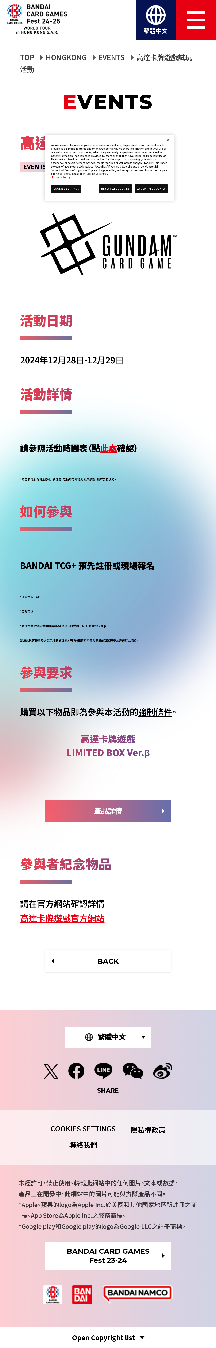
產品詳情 (108, 811)
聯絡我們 (83, 1144)
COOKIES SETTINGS (83, 1128)
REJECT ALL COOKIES (115, 188)
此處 (108, 448)
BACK (108, 961)
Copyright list (103, 1337)
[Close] (168, 140)
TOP (27, 57)
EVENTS (111, 57)
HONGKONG (66, 57)
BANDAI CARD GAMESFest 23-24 (108, 1255)
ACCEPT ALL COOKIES (151, 188)
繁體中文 (155, 30)
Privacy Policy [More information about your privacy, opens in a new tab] (61, 177)
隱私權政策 (148, 1130)
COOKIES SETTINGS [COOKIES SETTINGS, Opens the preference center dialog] (66, 188)
